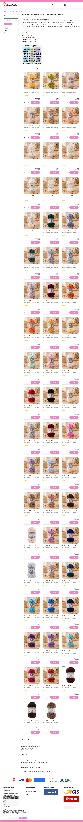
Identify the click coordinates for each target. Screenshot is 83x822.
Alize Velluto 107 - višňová (48, 440)
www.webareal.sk (46, 820)
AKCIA (5, 9)
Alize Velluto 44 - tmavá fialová (31, 650)
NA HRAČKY (64, 9)
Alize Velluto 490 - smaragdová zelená (69, 651)
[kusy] (27, 102)
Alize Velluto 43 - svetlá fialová (50, 650)
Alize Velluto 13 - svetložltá (68, 335)
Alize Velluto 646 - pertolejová (69, 580)
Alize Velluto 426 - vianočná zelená (51, 230)
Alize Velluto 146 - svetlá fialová (31, 300)
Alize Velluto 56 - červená (29, 405)
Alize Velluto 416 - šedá (29, 580)
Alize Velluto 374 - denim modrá (69, 230)
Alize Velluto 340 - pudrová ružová (31, 545)
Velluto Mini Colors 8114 (29, 230)
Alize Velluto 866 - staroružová (69, 125)
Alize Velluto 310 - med (67, 475)
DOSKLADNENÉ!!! (13, 9)
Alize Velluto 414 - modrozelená (69, 265)
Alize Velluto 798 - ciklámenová (31, 685)
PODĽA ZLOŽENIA (55, 9)
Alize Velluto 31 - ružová (48, 370)
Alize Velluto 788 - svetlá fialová (31, 475)
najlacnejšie (25, 68)
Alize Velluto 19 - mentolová (30, 370)
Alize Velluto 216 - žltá (28, 91)
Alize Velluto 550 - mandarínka (31, 335)
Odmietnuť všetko (13, 817)
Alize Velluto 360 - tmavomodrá (69, 545)
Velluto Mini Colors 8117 (29, 195)
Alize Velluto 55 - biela (67, 370)
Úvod (5, 11)
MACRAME (47, 9)
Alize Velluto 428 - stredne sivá (50, 265)
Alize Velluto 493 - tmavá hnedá (69, 510)
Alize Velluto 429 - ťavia (48, 510)
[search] (52, 5)
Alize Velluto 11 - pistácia (48, 91)
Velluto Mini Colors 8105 (29, 161)
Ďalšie (76, 9)
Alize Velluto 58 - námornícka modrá (69, 616)
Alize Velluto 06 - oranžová (68, 300)
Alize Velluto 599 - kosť (67, 91)
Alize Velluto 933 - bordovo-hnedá (70, 685)
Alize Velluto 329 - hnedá (29, 510)
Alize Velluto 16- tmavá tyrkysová (31, 615)
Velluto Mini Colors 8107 (67, 195)
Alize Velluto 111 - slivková (48, 300)
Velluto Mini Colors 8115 (67, 161)
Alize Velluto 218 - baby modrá (50, 475)
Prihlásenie (68, 0)
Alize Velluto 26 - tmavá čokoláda (31, 720)
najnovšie (38, 68)
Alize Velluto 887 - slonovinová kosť (32, 125)
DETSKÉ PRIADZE (19, 11)
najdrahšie (32, 68)
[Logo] (10, 5)
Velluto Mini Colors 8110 (48, 161)
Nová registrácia (76, 0)
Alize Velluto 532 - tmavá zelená (31, 265)
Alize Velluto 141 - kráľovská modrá (51, 615)
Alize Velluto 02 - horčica (48, 335)
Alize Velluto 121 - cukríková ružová (70, 440)
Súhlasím (23, 818)
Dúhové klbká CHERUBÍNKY (36, 9)
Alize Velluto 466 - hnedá (48, 720)
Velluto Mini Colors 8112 (48, 195)
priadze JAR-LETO (23, 9)
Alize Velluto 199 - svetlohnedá (50, 125)
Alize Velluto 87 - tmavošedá (30, 440)
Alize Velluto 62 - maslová (68, 405)
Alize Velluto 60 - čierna (48, 405)
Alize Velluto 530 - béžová (48, 580)
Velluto (25, 11)
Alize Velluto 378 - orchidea (49, 545)
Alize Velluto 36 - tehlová (48, 685)
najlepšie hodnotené (46, 68)
